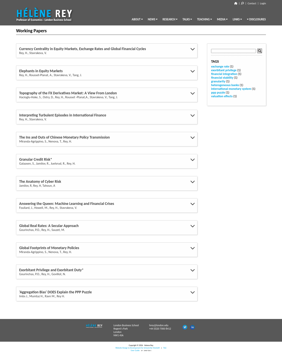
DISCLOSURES (256, 19)
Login (263, 3)
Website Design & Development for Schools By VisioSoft (138, 348)
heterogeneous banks (225, 85)
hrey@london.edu (158, 325)
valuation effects (222, 96)
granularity (218, 81)
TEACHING (204, 19)
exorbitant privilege (224, 70)
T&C (164, 348)
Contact (252, 3)
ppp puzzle (218, 92)
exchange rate (220, 66)
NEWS (152, 19)
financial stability (222, 77)
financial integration (224, 74)
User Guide (135, 350)
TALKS (187, 19)
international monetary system (231, 89)
